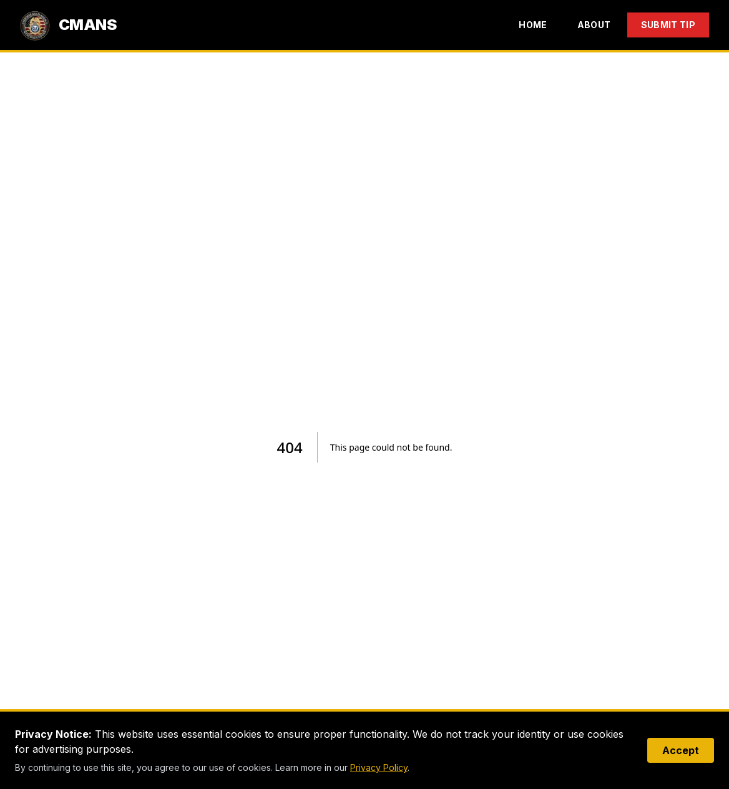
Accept (680, 750)
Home (533, 24)
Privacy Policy (379, 767)
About (594, 24)
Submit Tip (668, 24)
